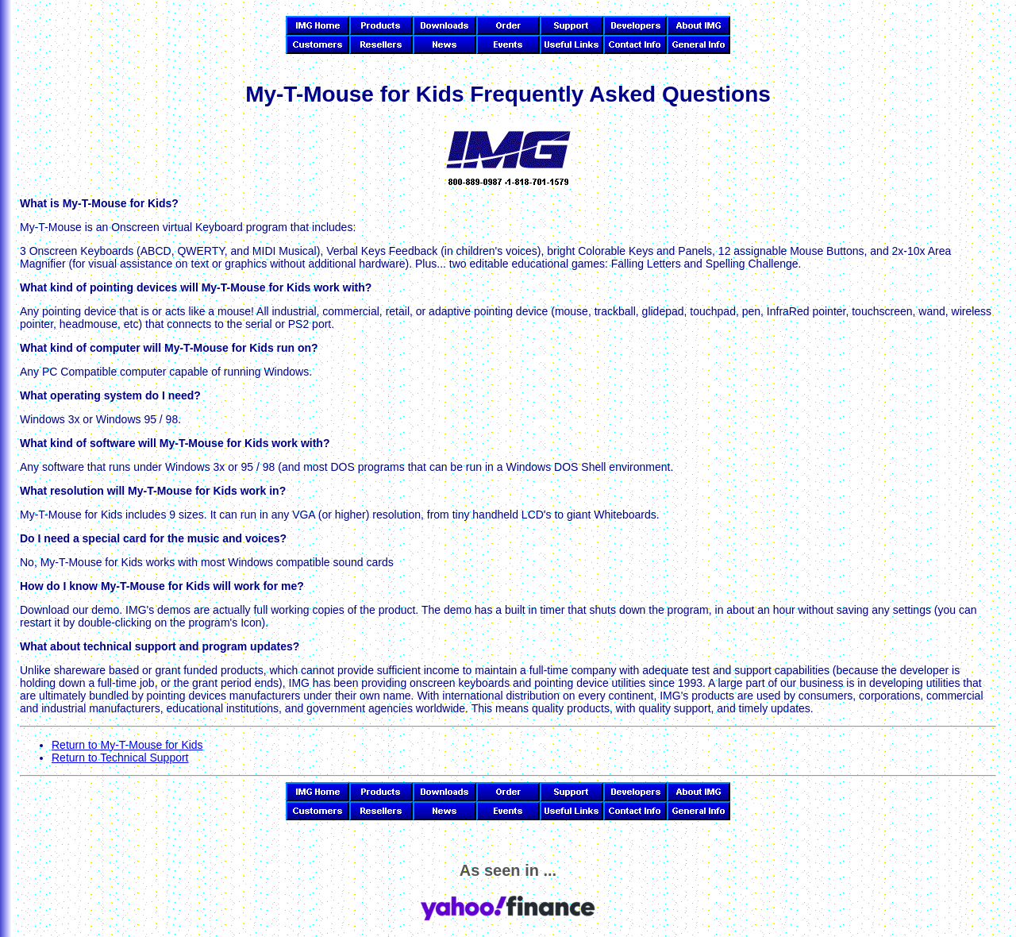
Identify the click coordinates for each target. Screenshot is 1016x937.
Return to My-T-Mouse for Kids (127, 744)
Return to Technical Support (120, 757)
